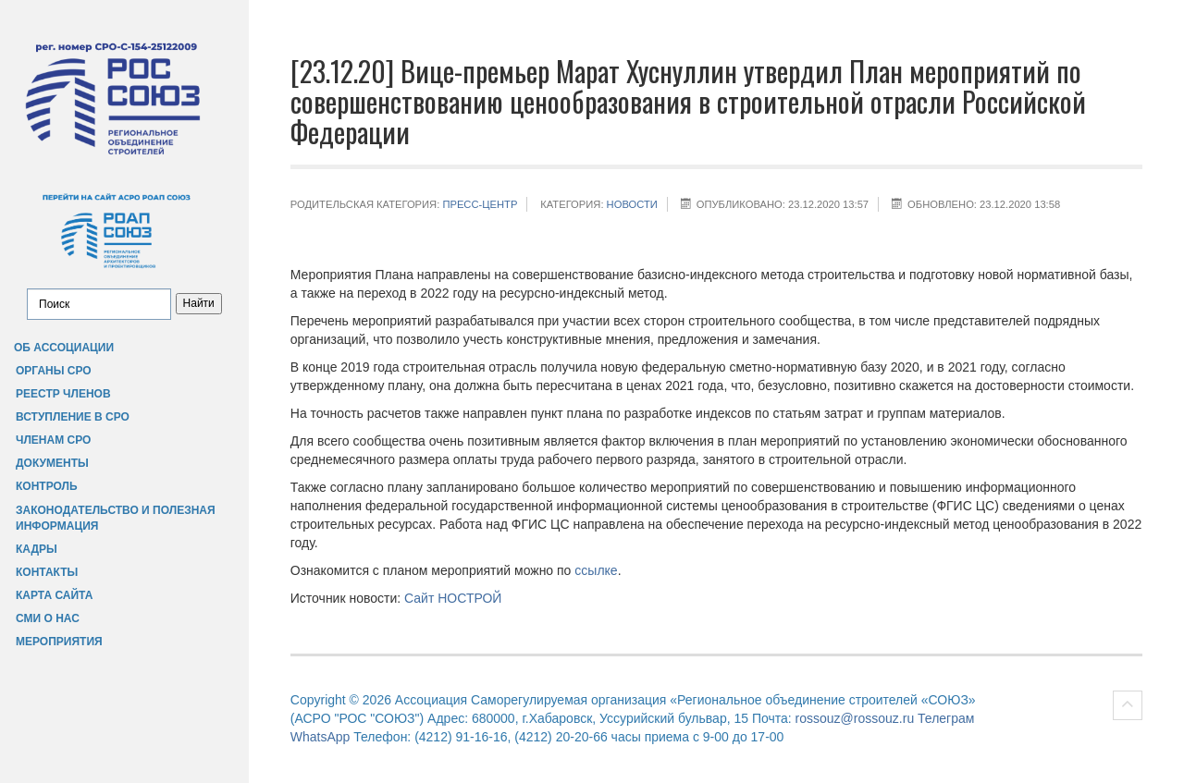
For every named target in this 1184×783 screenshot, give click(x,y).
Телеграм (946, 718)
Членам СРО (53, 440)
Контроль (47, 486)
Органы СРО (54, 370)
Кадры (36, 549)
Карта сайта (54, 595)
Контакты (47, 572)
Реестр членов (63, 393)
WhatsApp (320, 736)
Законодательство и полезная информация (116, 518)
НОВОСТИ (632, 204)
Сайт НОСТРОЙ (452, 598)
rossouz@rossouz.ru (855, 718)
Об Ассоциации (64, 347)
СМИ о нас (48, 618)
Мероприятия (59, 641)
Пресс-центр (479, 204)
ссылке (595, 570)
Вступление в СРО (73, 416)
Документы (52, 463)
